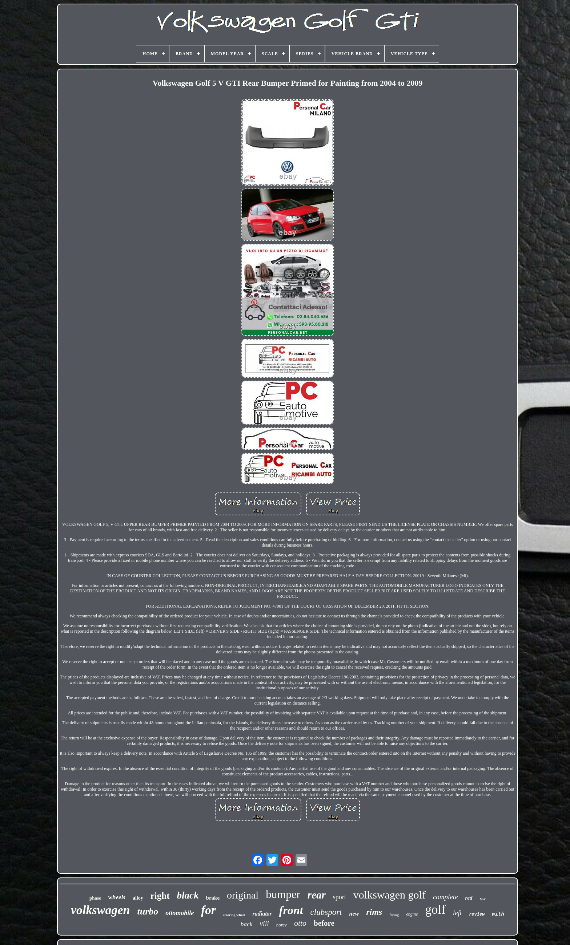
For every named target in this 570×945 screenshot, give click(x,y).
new (354, 913)
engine (412, 914)
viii (264, 924)
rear (317, 895)
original (242, 895)
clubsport (326, 912)
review (477, 914)
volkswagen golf (389, 895)
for (208, 910)
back (246, 924)
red (469, 898)
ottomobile (179, 913)
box (483, 899)
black (188, 895)
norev (281, 925)
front (291, 910)
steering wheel (234, 915)
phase (95, 898)
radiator (262, 913)
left (457, 913)
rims (374, 912)
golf (435, 910)
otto (300, 923)
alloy (138, 898)
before (324, 923)
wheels (116, 897)
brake (213, 898)
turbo (147, 911)
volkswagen (100, 910)
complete (445, 897)
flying (394, 915)
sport (339, 897)
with (498, 914)
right (160, 896)
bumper (283, 894)
